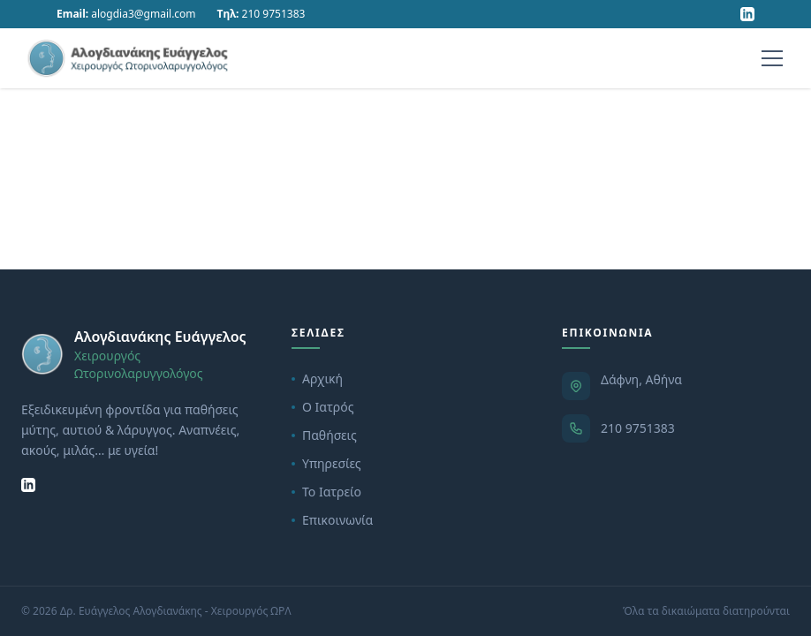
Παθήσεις (324, 435)
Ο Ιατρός (322, 406)
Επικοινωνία (332, 519)
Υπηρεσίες (326, 463)
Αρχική (317, 378)
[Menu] (772, 58)
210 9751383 (638, 428)
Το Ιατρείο (326, 491)
